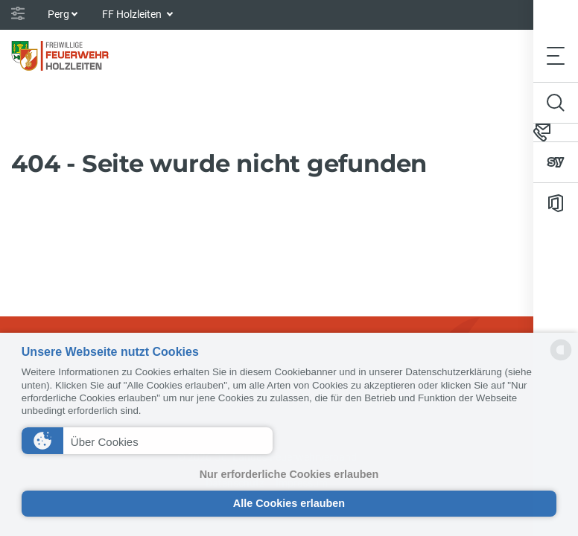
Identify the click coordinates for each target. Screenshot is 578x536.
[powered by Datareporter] (561, 359)
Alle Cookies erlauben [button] (289, 503)
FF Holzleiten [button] (133, 14)
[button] (147, 440)
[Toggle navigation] (555, 55)
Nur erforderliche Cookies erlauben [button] (289, 474)
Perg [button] (58, 14)
